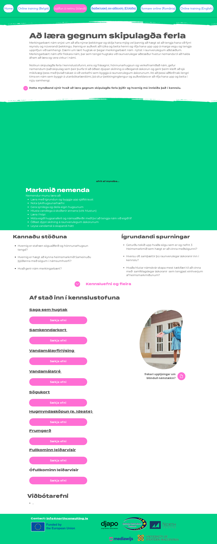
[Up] (25, 88)
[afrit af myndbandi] (108, 181)
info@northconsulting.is (67, 518)
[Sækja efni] (58, 320)
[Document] (181, 376)
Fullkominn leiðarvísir (52, 450)
